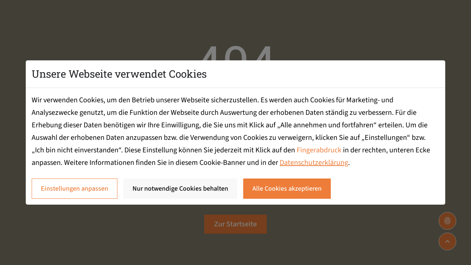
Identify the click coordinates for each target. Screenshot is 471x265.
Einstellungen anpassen (74, 188)
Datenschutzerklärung (314, 163)
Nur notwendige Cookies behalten (180, 188)
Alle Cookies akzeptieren (287, 188)
